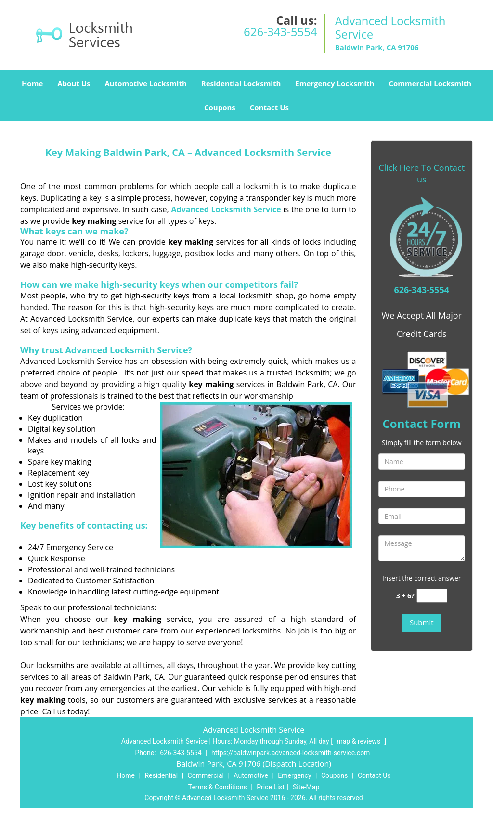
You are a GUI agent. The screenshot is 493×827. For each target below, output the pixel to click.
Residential (161, 775)
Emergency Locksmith (334, 83)
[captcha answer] (431, 596)
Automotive (251, 775)
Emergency (294, 775)
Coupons (219, 107)
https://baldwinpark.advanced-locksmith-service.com (290, 753)
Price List (271, 787)
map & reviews (359, 741)
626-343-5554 (280, 31)
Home (32, 83)
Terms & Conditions (217, 787)
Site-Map (306, 787)
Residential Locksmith (241, 83)
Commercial (206, 775)
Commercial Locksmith (430, 83)
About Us (73, 83)
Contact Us (269, 107)
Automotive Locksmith (145, 83)
